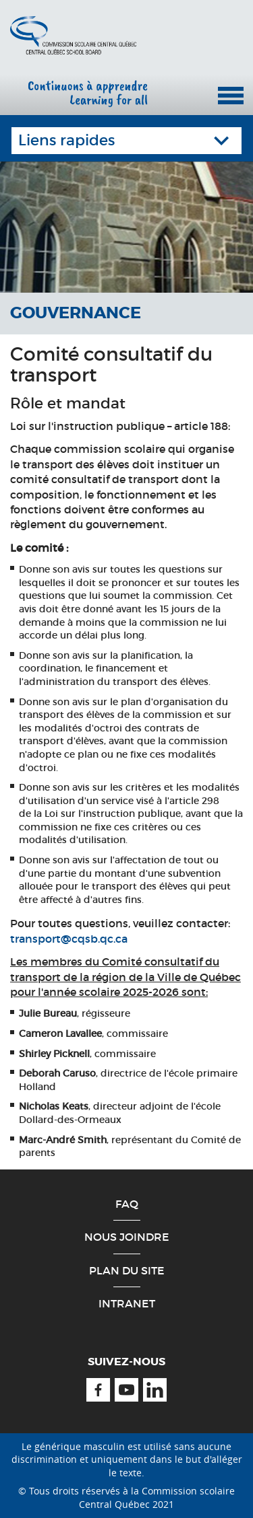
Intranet (127, 1303)
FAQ (126, 1203)
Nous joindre (126, 1236)
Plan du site (127, 1270)
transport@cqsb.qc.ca (69, 938)
